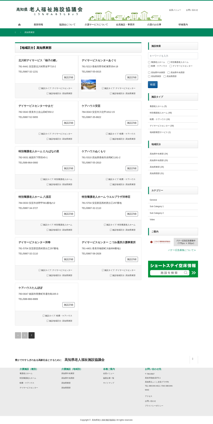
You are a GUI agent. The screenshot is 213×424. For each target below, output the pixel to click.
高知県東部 (67, 93)
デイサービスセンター (62, 88)
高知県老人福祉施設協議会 (104, 420)
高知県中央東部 (158, 72)
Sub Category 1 (157, 206)
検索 (152, 84)
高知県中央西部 (178, 72)
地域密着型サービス (159, 132)
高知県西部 (172, 76)
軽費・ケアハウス (127, 134)
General (153, 200)
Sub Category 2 (157, 213)
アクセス (148, 396)
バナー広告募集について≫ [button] (182, 250)
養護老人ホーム (158, 62)
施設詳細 (68, 77)
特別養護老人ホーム (63, 179)
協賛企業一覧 (108, 378)
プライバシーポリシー (154, 406)
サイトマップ (108, 383)
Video (152, 219)
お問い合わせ (192, 10)
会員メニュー (175, 10)
